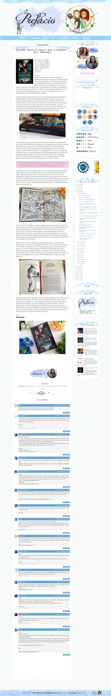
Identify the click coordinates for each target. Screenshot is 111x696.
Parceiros (49, 38)
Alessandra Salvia (22, 471)
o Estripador (52, 386)
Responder (66, 412)
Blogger (79, 693)
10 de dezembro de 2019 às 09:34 (61, 519)
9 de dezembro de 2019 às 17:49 (62, 457)
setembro (81, 246)
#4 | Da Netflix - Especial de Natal (86, 201)
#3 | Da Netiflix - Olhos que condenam (87, 233)
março (80, 259)
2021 (79, 187)
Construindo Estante (25, 563)
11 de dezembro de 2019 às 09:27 (61, 629)
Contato (86, 38)
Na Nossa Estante (22, 415)
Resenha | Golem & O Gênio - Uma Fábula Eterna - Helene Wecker (90, 339)
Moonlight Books (24, 575)
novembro (81, 242)
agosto (80, 248)
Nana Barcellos (22, 595)
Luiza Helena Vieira (23, 614)
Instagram (35, 563)
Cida (19, 570)
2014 (79, 275)
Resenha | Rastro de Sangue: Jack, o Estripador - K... (86, 227)
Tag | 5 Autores (87, 348)
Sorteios (63, 38)
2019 (79, 191)
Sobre (75, 38)
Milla (19, 519)
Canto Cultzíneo (23, 608)
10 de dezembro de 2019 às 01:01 (61, 471)
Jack (36, 386)
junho (80, 253)
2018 (79, 266)
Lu (19, 505)
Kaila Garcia (21, 536)
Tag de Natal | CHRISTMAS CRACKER (88, 207)
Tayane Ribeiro (22, 582)
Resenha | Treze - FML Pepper (85, 235)
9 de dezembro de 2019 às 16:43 (62, 415)
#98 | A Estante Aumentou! (85, 197)
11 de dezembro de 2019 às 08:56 (61, 614)
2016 (79, 271)
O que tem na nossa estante (27, 428)
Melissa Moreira (22, 457)
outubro (81, 244)
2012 (79, 279)
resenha (42, 388)
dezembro (81, 193)
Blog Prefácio (27, 693)
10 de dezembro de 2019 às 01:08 (61, 490)
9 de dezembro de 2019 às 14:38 (62, 405)
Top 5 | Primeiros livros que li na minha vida (88, 216)
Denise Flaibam (22, 434)
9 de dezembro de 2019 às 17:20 (62, 434)
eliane (19, 405)
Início (23, 38)
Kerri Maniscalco (43, 386)
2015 (79, 273)
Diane (19, 629)
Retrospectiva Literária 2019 (85, 195)
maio (80, 255)
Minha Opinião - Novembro (85, 224)
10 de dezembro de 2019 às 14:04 (61, 551)
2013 (79, 277)
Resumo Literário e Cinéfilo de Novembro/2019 (85, 238)
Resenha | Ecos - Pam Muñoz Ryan (86, 199)
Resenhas (35, 38)
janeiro (80, 263)
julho (80, 250)
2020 (79, 189)
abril (80, 257)
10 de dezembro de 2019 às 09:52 (61, 536)
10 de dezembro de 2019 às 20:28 (61, 595)
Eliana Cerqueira (22, 551)
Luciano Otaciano (22, 490)
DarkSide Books (30, 386)
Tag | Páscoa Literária (88, 358)
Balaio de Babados (24, 623)
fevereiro (81, 261)
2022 (79, 184)
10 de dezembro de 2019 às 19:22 (61, 582)
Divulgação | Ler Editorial (89, 328)
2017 (79, 268)
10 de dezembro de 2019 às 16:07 (61, 570)
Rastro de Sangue (61, 386)
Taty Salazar (64, 693)
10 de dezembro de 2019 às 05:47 (61, 505)
